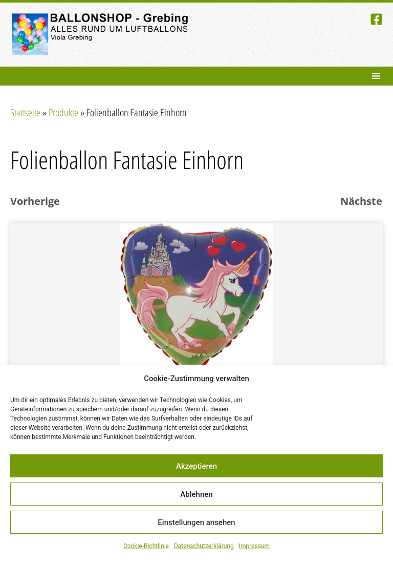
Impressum (254, 546)
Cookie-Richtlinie (146, 546)
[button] (376, 76)
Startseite (25, 112)
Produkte (63, 112)
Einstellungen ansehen (196, 522)
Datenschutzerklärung (204, 546)
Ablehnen (196, 494)
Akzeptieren (196, 466)
